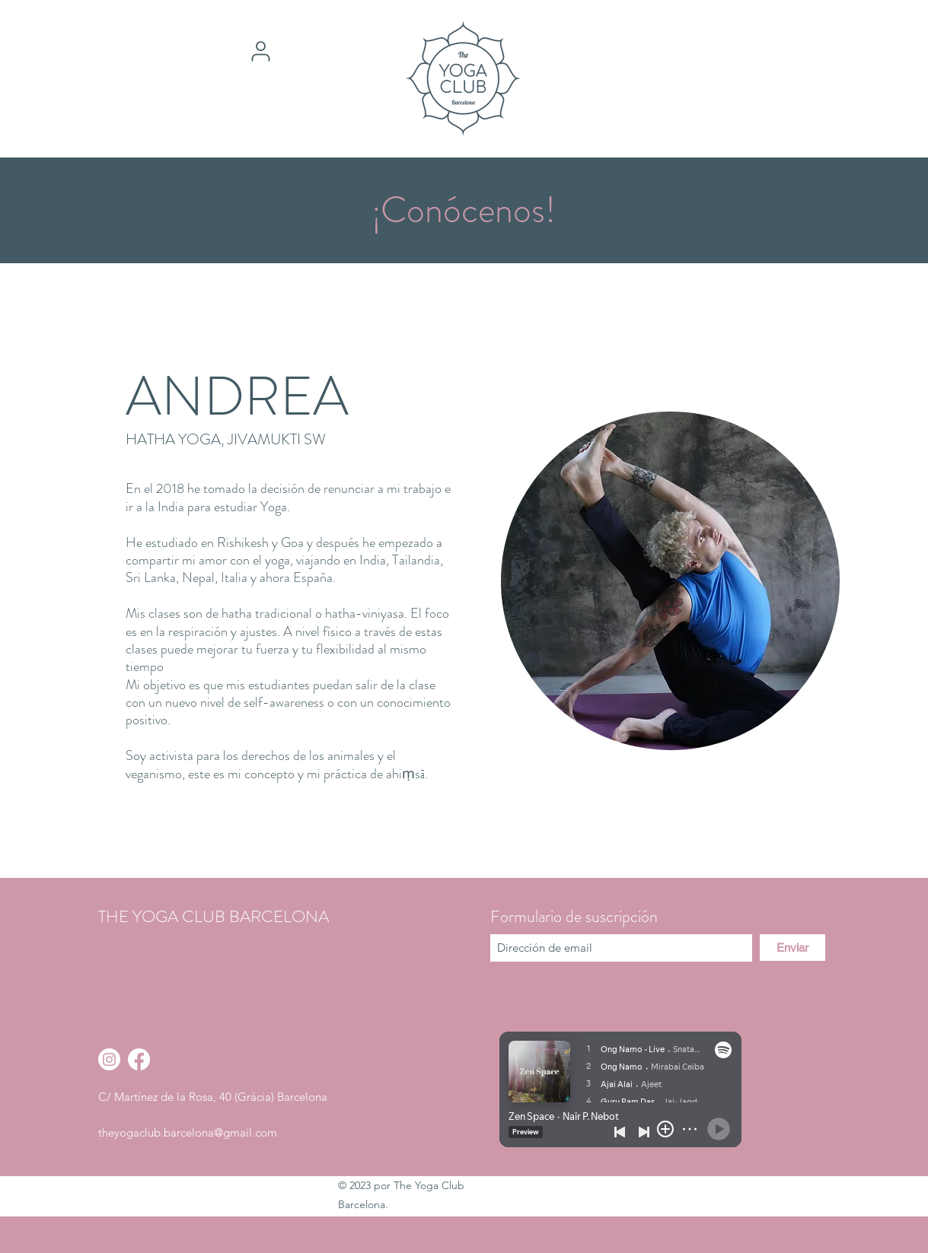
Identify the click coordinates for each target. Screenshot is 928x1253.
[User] (260, 51)
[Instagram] (109, 1059)
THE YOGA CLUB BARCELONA (213, 916)
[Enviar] (792, 947)
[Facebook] (139, 1059)
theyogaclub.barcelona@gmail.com (187, 1132)
